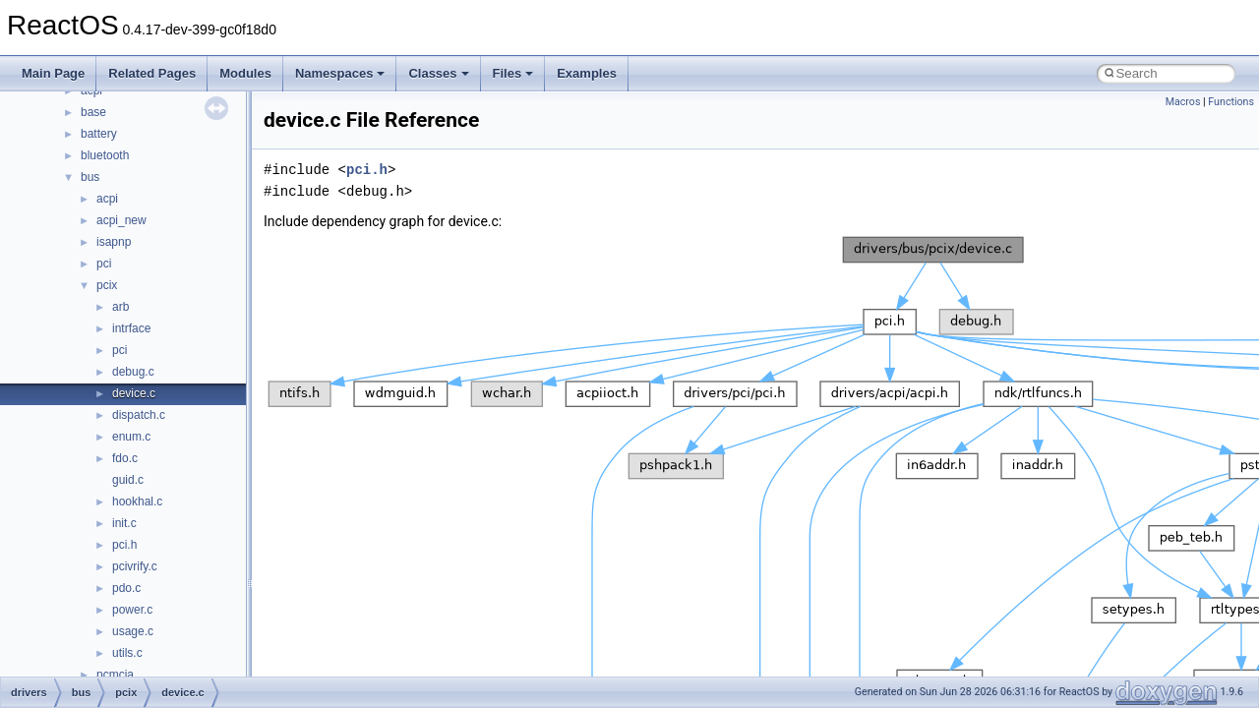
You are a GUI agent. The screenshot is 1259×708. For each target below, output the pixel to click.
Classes (438, 73)
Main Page (53, 73)
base (93, 112)
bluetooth (105, 155)
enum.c (131, 436)
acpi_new (121, 220)
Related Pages (152, 73)
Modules (245, 73)
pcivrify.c (134, 566)
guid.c (128, 480)
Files (513, 73)
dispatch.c (138, 415)
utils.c (127, 653)
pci (103, 263)
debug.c (133, 372)
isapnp (113, 242)
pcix (106, 285)
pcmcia (115, 674)
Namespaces (340, 73)
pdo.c (126, 588)
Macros (1183, 101)
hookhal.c (137, 501)
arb (120, 307)
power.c (132, 610)
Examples (587, 73)
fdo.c (125, 458)
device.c (133, 393)
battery (99, 134)
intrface (131, 328)
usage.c (132, 631)
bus (90, 177)
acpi (107, 199)
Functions (1231, 101)
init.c (124, 523)
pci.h (124, 545)
